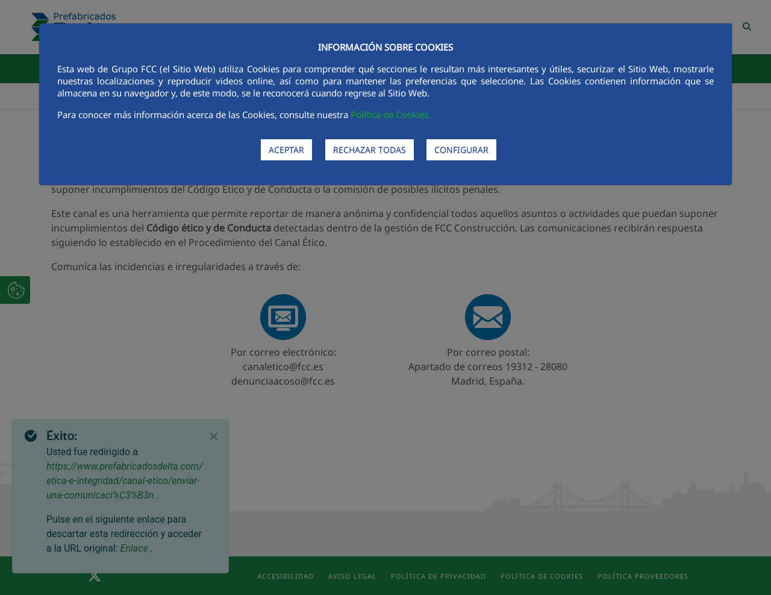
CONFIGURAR (461, 150)
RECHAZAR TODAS (369, 150)
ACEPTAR (286, 150)
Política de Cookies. (391, 115)
